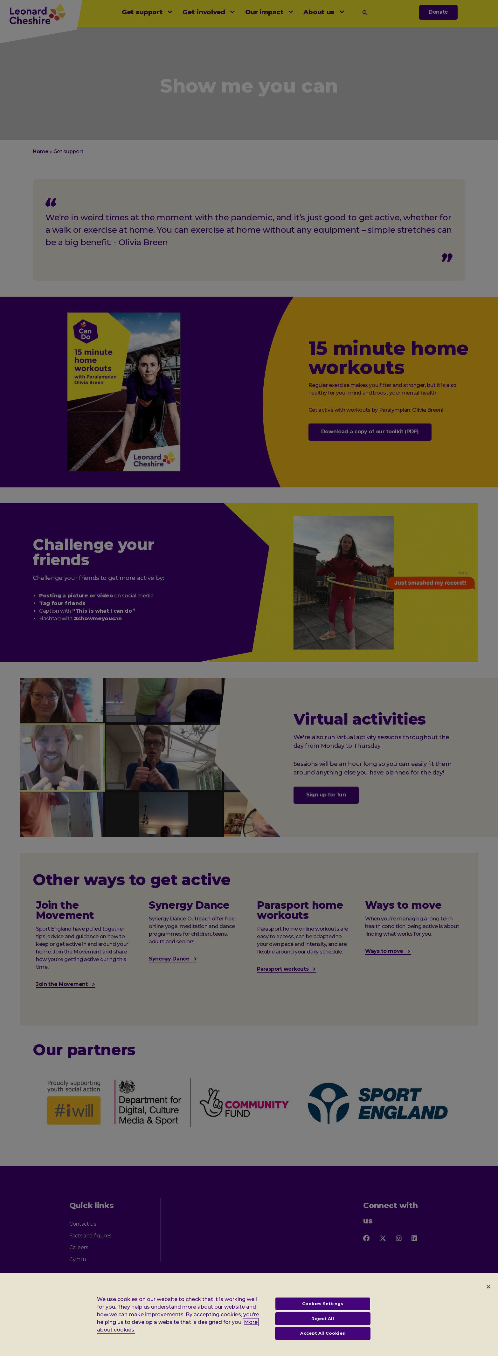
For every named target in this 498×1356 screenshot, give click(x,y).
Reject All (322, 1319)
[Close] (488, 1288)
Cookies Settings (322, 1304)
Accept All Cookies (322, 1334)
